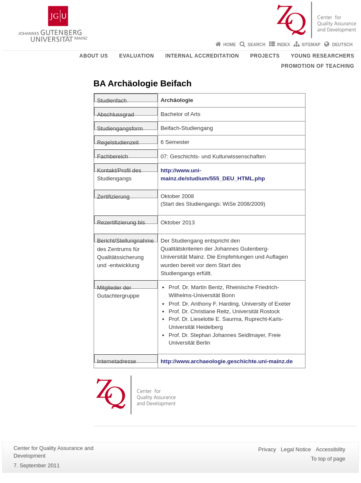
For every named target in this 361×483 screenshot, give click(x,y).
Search (256, 44)
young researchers (322, 56)
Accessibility (330, 449)
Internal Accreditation (202, 56)
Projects (265, 56)
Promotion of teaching (317, 66)
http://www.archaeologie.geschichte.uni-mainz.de (227, 361)
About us (93, 56)
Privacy (267, 449)
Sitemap (311, 44)
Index (283, 44)
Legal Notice (296, 449)
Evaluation (136, 56)
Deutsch (342, 44)
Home (229, 44)
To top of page (328, 458)
